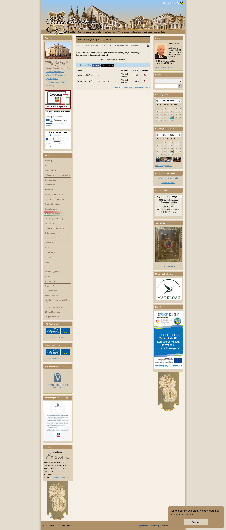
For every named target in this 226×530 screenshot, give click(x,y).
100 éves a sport (51, 290)
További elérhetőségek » (55, 72)
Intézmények (50, 185)
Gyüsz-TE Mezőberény (54, 307)
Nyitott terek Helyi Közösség (56, 228)
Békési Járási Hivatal (53, 295)
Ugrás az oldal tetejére (122, 87)
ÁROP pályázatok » (57, 337)
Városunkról (50, 170)
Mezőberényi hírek (53, 271)
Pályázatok (50, 252)
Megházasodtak (162, 197)
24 (172, 117)
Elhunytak (174, 197)
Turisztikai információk (54, 199)
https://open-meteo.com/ (60, 477)
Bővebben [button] (187, 514)
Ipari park (49, 223)
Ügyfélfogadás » (52, 79)
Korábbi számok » (168, 183)
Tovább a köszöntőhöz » (163, 67)
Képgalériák (49, 286)
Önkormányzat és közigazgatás (57, 175)
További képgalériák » (163, 166)
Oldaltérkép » (51, 85)
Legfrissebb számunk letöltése (168, 178)
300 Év (48, 247)
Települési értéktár (52, 317)
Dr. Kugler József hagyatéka (56, 238)
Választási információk (54, 214)
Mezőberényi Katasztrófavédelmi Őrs (57, 301)
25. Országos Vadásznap (55, 218)
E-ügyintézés (50, 233)
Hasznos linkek (51, 281)
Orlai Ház (48, 257)
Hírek (47, 165)
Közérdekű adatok (52, 204)
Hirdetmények (51, 180)
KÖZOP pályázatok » (58, 359)
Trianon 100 (50, 243)
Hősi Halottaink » (168, 266)
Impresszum (143, 526)
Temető (48, 267)
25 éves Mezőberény (53, 312)
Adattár (48, 276)
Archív (48, 262)
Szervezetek (50, 189)
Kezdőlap (72, 32)
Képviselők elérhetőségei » (56, 75)
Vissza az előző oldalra (141, 87)
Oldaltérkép (154, 526)
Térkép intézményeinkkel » (56, 82)
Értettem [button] (196, 522)
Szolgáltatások (51, 209)
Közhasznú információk (54, 194)
